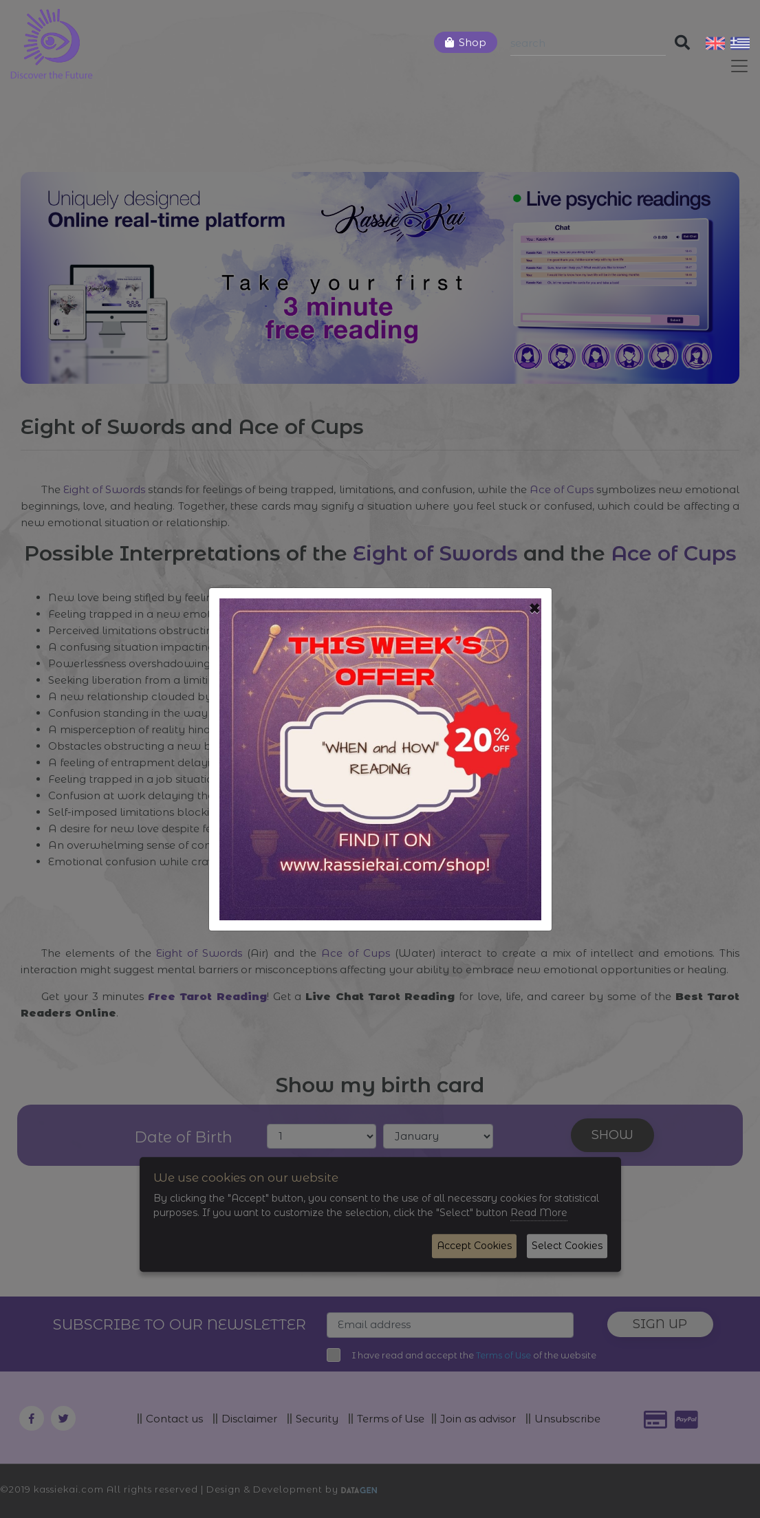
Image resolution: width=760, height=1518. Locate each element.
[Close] (534, 608)
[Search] (588, 43)
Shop (472, 42)
